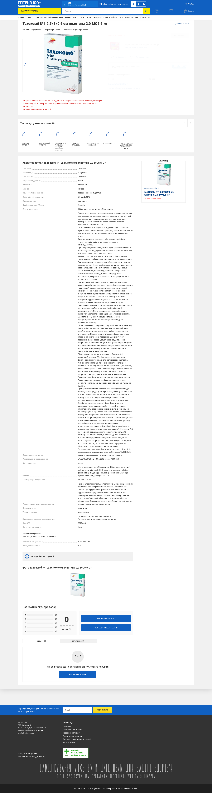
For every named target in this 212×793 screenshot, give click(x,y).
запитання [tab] (77, 641)
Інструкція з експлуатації (39, 556)
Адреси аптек (69, 742)
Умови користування (72, 736)
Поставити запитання (106, 628)
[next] (190, 123)
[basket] (188, 11)
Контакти (67, 726)
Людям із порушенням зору (113, 4)
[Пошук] (146, 11)
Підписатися (102, 710)
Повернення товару (71, 733)
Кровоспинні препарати (136, 47)
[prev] (184, 123)
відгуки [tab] (40, 641)
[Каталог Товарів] (39, 11)
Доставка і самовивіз (72, 730)
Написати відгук (106, 618)
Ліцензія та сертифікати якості (37, 109)
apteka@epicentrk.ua (26, 733)
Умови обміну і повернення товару (124, 88)
